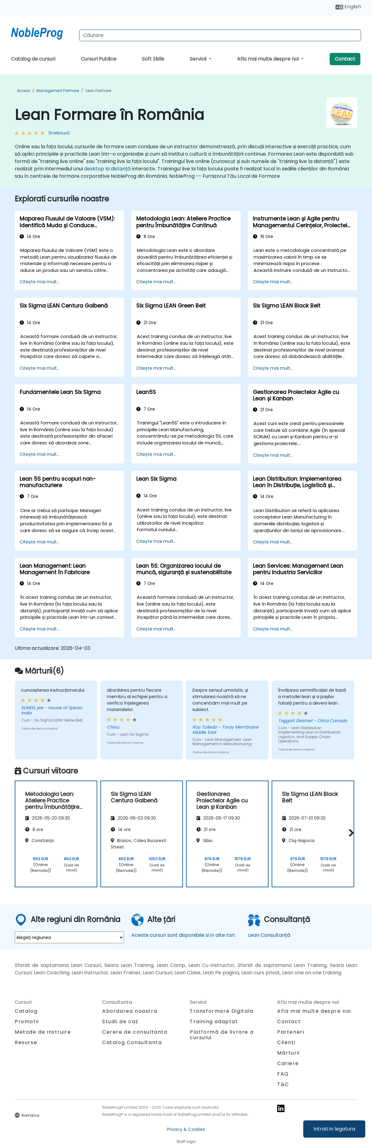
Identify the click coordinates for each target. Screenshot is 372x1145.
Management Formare (58, 90)
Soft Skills (153, 58)
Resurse (26, 1042)
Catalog (26, 1011)
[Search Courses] (220, 35)
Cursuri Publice (98, 58)
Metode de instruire (43, 1032)
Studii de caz (120, 1021)
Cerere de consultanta (135, 1032)
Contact (345, 58)
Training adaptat (214, 1021)
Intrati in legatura (334, 1128)
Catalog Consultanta (132, 1042)
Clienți (286, 1042)
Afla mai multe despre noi (268, 58)
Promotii (27, 1021)
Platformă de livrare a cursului (222, 1034)
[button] (350, 833)
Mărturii (288, 1052)
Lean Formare (98, 90)
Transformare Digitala (222, 1011)
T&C (283, 1084)
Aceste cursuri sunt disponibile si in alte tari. (183, 935)
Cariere (288, 1063)
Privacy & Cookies (186, 1129)
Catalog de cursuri (33, 58)
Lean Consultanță (269, 935)
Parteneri (290, 1032)
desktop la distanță (107, 168)
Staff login (186, 1141)
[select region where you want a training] (69, 937)
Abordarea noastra (129, 1011)
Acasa (23, 90)
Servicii (198, 58)
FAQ (283, 1073)
